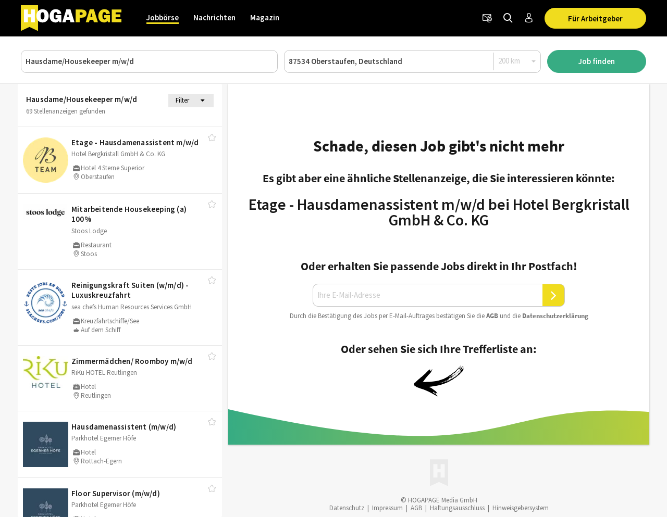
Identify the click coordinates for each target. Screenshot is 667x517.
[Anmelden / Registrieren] (528, 18)
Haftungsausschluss (457, 507)
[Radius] (517, 61)
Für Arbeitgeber (595, 18)
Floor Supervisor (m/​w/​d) (115, 493)
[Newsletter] (487, 18)
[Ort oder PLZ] (412, 61)
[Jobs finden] (508, 18)
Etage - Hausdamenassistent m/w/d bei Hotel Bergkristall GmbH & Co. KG (439, 212)
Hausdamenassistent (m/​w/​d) (123, 427)
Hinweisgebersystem (520, 507)
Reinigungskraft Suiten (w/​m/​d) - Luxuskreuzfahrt (130, 290)
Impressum (387, 507)
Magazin (264, 17)
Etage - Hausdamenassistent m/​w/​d (135, 142)
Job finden (596, 61)
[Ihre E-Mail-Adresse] (428, 295)
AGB (492, 315)
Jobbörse (162, 17)
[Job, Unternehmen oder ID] (149, 61)
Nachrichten (214, 17)
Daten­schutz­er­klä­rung (555, 315)
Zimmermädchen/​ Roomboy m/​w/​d (132, 361)
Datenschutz (346, 507)
